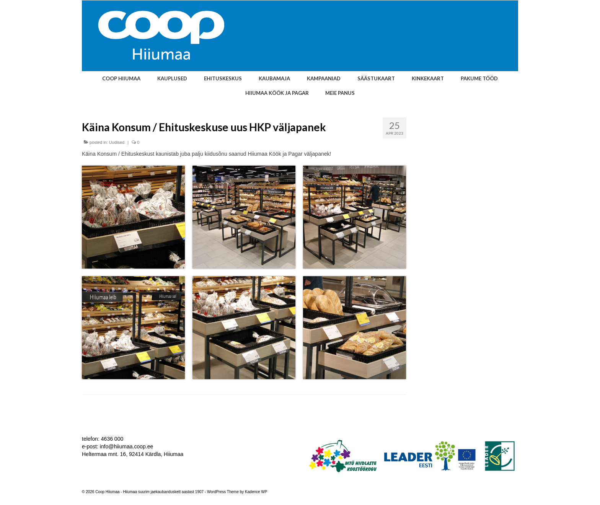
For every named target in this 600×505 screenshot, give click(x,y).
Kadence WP (256, 492)
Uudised (116, 142)
